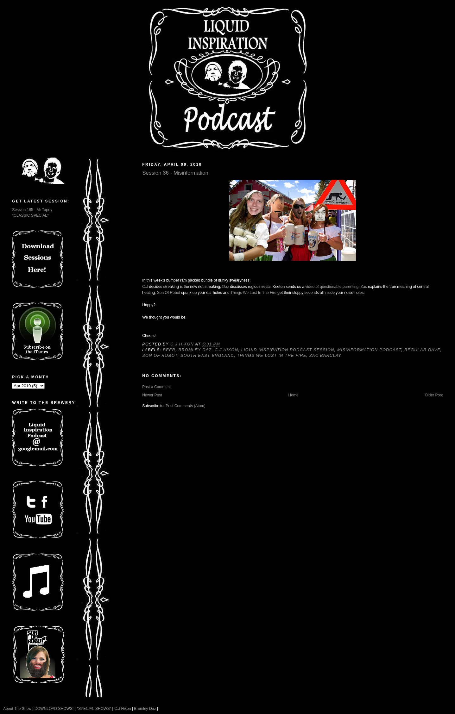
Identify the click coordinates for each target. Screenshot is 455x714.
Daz (225, 286)
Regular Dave (422, 350)
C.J (145, 286)
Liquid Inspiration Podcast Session (287, 350)
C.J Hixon (226, 350)
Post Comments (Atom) (185, 406)
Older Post (434, 395)
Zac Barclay (325, 355)
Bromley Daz (195, 350)
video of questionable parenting (331, 286)
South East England (207, 355)
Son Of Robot (168, 292)
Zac (364, 286)
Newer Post (152, 395)
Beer (169, 350)
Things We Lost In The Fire (253, 292)
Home (293, 395)
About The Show (17, 708)
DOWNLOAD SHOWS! (54, 708)
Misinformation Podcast (369, 350)
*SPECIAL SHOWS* (94, 708)
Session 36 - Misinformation (175, 173)
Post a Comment (156, 387)
